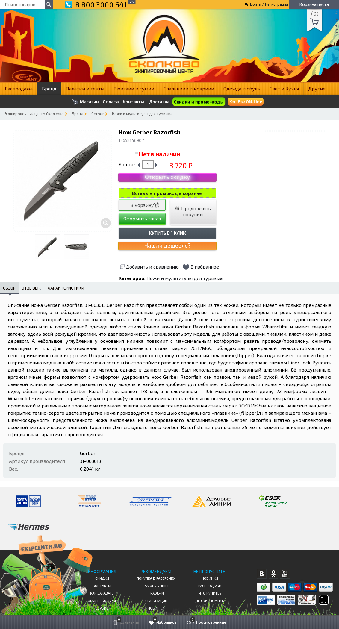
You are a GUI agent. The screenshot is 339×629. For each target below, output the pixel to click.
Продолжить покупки (193, 211)
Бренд (49, 88)
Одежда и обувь (241, 88)
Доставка (159, 101)
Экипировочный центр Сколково (34, 113)
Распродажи (209, 585)
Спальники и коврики (189, 88)
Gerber (97, 113)
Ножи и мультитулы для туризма (142, 113)
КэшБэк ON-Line (245, 101)
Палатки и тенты (85, 88)
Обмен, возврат (102, 600)
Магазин (85, 102)
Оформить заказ (142, 218)
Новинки (156, 608)
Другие (317, 88)
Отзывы (32, 287)
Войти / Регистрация (269, 4)
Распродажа (19, 88)
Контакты (133, 102)
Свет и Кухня (284, 88)
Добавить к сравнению (149, 266)
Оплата (111, 102)
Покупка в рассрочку (156, 578)
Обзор (9, 287)
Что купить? (210, 593)
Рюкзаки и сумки (133, 88)
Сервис (102, 608)
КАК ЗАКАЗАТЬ (102, 593)
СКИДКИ (102, 578)
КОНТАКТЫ (102, 585)
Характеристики (66, 287)
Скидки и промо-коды (198, 101)
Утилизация (156, 600)
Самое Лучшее (156, 585)
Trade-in (156, 593)
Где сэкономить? (210, 600)
